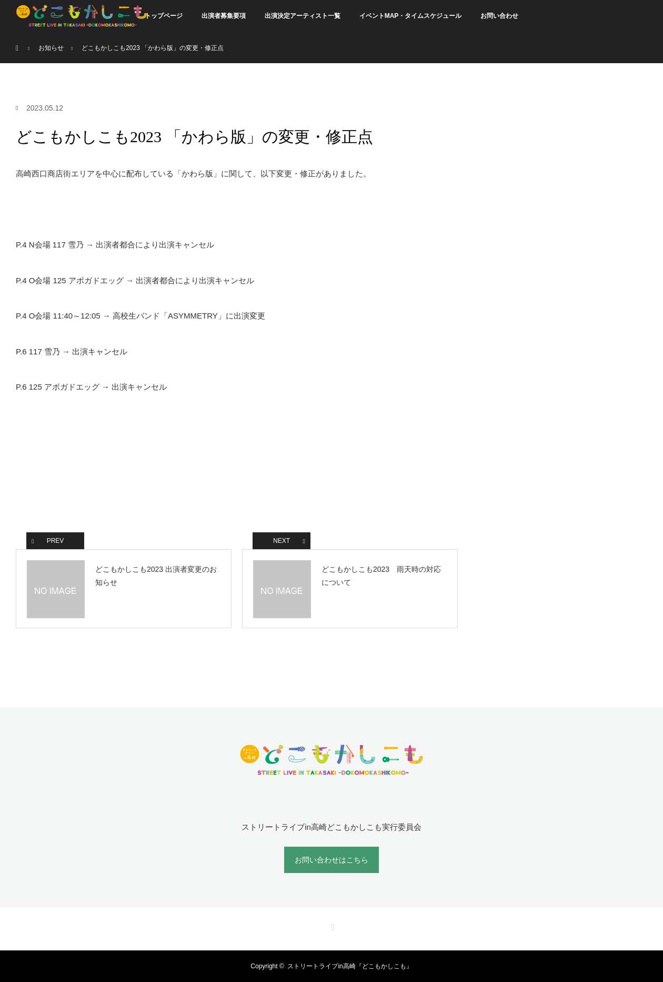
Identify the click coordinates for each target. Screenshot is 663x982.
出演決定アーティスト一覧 (302, 15)
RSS (331, 926)
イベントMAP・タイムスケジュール (410, 15)
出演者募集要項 (224, 15)
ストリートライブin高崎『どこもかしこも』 (349, 966)
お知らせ (51, 48)
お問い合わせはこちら (331, 860)
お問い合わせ (499, 15)
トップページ (164, 15)
